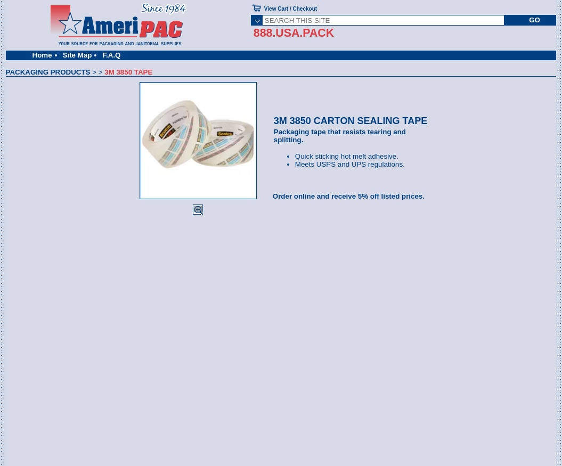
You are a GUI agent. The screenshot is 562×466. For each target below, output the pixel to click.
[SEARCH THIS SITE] (383, 20)
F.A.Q (111, 55)
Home (42, 55)
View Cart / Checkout (290, 9)
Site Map (77, 55)
